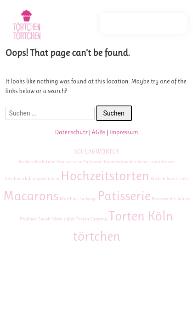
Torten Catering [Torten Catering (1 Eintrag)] (92, 219)
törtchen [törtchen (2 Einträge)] (96, 236)
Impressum (123, 132)
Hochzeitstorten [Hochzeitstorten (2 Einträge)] (105, 175)
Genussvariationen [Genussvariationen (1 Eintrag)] (156, 162)
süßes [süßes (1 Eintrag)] (68, 219)
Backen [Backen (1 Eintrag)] (25, 162)
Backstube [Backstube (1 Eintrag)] (44, 162)
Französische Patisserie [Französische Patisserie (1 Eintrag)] (79, 162)
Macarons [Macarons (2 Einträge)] (31, 196)
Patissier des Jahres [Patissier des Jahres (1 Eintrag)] (171, 199)
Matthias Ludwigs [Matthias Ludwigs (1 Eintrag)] (78, 199)
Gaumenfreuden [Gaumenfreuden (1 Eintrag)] (120, 162)
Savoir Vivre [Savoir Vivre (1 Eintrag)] (50, 219)
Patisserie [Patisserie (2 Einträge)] (123, 196)
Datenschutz (71, 132)
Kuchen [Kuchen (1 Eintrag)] (157, 179)
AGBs (98, 132)
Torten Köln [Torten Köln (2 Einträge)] (141, 216)
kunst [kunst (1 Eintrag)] (172, 179)
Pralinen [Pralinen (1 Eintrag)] (28, 219)
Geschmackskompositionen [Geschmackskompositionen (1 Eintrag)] (32, 179)
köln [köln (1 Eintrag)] (183, 179)
